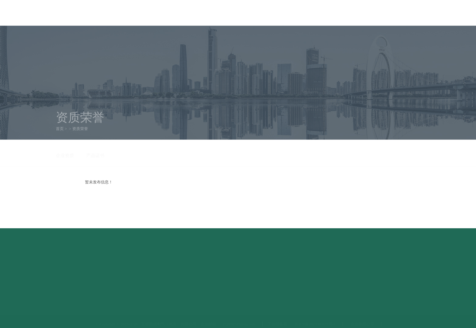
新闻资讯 (195, 35)
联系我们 (412, 12)
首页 (72, 35)
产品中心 (152, 35)
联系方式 (365, 35)
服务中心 (322, 35)
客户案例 (280, 35)
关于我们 (110, 35)
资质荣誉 (237, 35)
